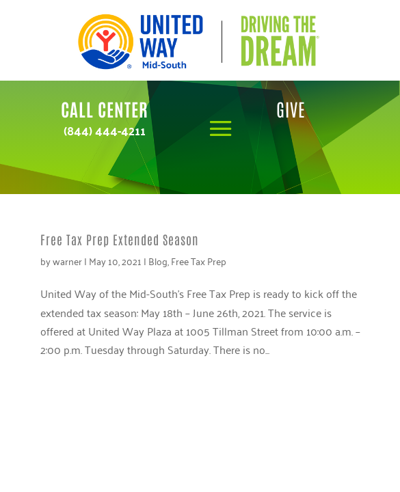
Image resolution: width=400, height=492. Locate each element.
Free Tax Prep (198, 260)
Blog (158, 260)
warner (67, 260)
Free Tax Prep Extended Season (119, 239)
